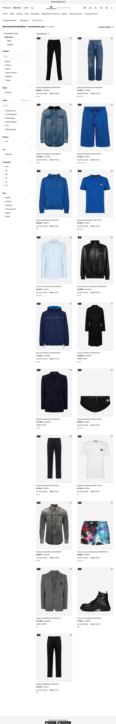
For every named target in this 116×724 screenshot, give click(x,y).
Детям (25, 8)
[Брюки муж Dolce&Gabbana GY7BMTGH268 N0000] (54, 63)
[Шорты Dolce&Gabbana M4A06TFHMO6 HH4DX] (95, 527)
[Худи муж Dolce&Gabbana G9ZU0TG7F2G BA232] (54, 195)
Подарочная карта (76, 14)
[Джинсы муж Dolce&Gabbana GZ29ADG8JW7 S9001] (95, 63)
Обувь (12, 14)
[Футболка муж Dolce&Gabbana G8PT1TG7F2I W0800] (95, 461)
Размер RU (7, 162)
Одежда (19, 14)
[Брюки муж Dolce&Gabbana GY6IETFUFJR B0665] (54, 461)
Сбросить (24, 100)
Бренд (5, 100)
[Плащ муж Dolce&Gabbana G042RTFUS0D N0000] (95, 328)
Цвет (4, 193)
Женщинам (7, 8)
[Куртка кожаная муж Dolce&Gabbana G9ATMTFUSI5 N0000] (95, 262)
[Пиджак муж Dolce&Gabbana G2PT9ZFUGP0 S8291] (54, 593)
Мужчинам (17, 8)
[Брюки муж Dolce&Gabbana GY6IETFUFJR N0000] (54, 659)
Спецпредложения (91, 14)
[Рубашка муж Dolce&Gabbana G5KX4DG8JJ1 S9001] (54, 129)
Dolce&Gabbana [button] (42, 34)
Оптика (5, 14)
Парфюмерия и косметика (50, 14)
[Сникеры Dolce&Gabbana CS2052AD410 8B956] (95, 593)
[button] (90, 7)
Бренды (64, 14)
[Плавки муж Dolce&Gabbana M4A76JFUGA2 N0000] (95, 394)
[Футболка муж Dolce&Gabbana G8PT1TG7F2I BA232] (95, 195)
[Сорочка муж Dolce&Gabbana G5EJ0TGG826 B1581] (54, 262)
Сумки (26, 14)
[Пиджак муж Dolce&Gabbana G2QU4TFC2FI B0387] (54, 394)
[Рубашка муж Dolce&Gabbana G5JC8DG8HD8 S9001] (54, 527)
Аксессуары (35, 14)
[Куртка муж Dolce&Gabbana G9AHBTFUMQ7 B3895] (54, 328)
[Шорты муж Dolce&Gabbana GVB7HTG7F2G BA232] (95, 129)
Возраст (6, 137)
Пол (4, 150)
